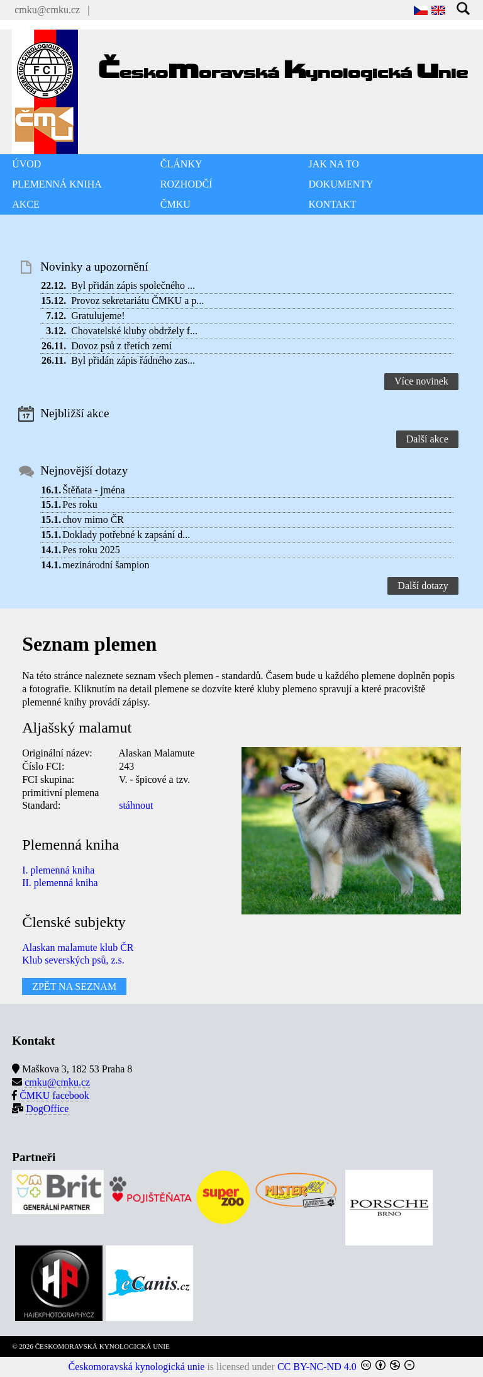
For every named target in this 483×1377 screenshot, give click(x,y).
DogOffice (47, 1108)
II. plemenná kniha (59, 882)
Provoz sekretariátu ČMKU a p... (137, 300)
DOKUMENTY (341, 184)
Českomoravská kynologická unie (137, 1366)
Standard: (41, 805)
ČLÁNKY (181, 164)
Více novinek (421, 381)
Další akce (427, 439)
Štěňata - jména (93, 490)
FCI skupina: (48, 779)
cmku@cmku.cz (47, 9)
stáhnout (136, 805)
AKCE (26, 204)
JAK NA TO (334, 164)
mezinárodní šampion (105, 564)
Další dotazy (422, 585)
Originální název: (57, 753)
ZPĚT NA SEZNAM (74, 986)
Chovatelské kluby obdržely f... (134, 330)
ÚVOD (26, 164)
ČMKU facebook (54, 1095)
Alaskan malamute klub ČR (77, 947)
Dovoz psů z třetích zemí (121, 345)
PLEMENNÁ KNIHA (57, 184)
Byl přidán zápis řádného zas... (133, 360)
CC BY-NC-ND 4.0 (317, 1366)
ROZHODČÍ (186, 184)
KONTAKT (333, 204)
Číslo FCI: (43, 766)
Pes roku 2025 (91, 549)
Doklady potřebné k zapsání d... (126, 534)
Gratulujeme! (98, 315)
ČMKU (175, 204)
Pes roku (79, 504)
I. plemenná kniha (58, 870)
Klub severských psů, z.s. (73, 960)
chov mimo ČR (93, 519)
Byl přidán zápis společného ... (133, 285)
